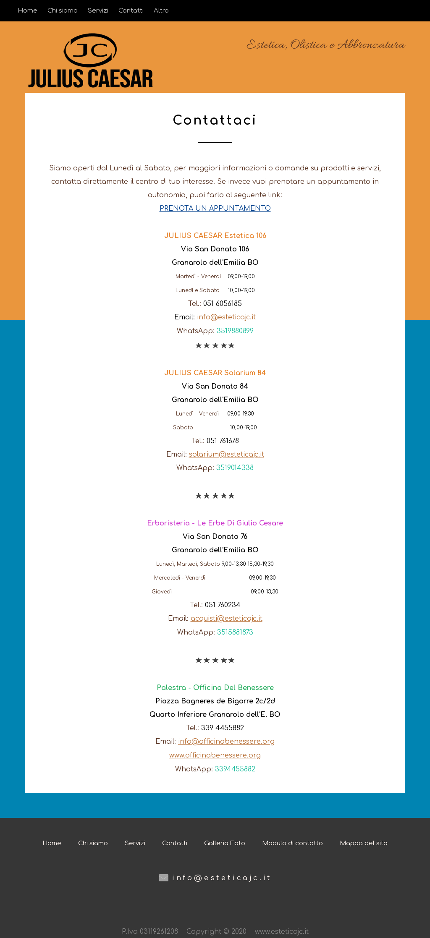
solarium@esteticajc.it (226, 453)
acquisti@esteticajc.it (226, 618)
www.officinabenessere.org (215, 754)
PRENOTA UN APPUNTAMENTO (215, 208)
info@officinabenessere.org (226, 740)
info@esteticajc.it (226, 317)
